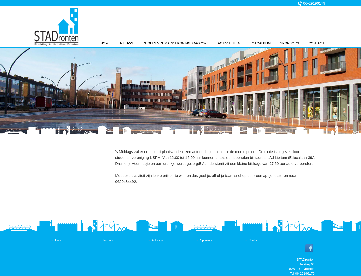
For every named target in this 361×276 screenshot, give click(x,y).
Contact (316, 43)
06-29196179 (314, 3)
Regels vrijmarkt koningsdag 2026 (175, 43)
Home (105, 43)
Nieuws (126, 43)
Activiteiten (229, 43)
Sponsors (289, 43)
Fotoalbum (260, 43)
